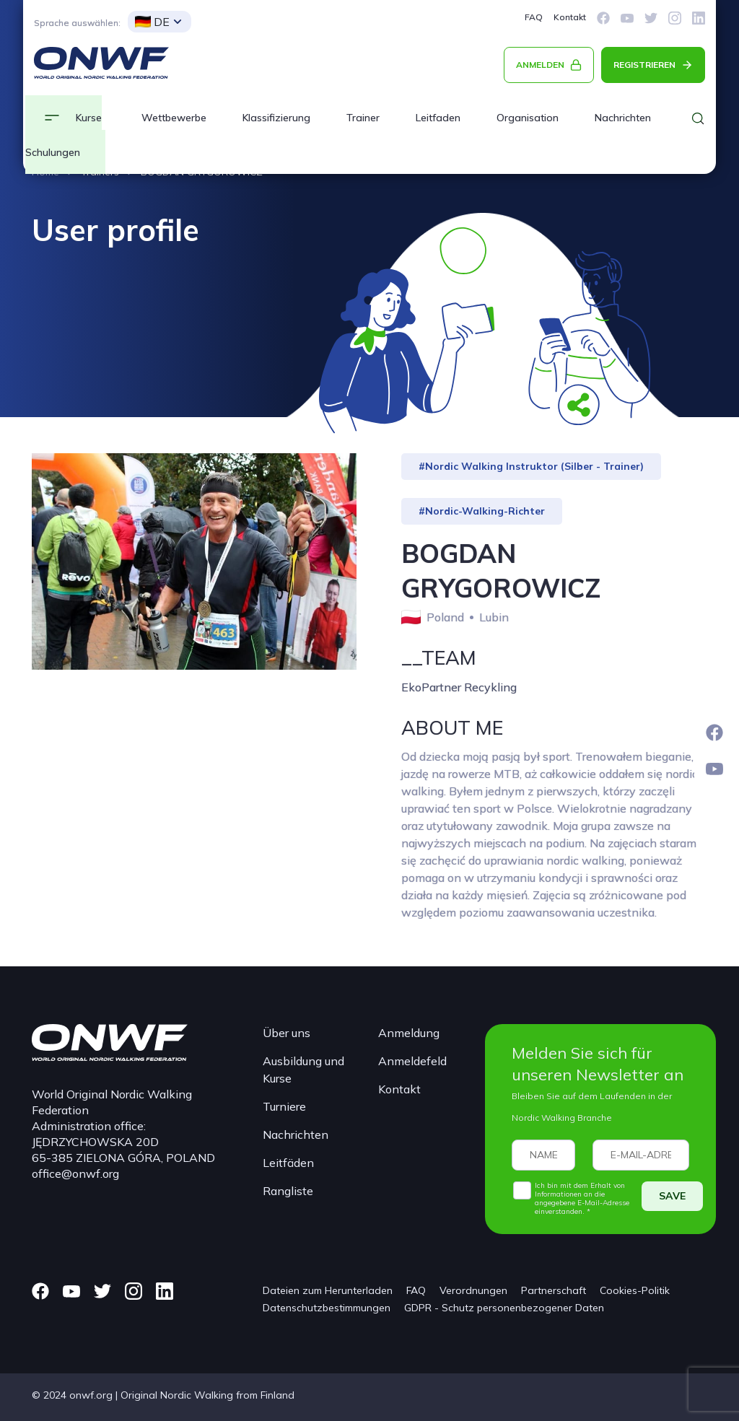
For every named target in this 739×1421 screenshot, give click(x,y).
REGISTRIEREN (644, 64)
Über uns (286, 1033)
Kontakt (570, 17)
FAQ (534, 17)
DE (152, 21)
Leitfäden (288, 1162)
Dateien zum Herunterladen (328, 1290)
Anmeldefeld (412, 1061)
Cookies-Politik (635, 1290)
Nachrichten (295, 1134)
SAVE (672, 1195)
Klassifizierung (276, 117)
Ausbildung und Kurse (303, 1069)
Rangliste (288, 1191)
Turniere (284, 1106)
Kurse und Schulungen (63, 135)
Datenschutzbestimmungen (326, 1307)
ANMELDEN (540, 64)
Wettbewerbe (173, 117)
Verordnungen (473, 1290)
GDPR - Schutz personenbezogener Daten (504, 1307)
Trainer (363, 117)
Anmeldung (409, 1033)
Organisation (528, 117)
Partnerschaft (553, 1290)
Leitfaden (438, 117)
